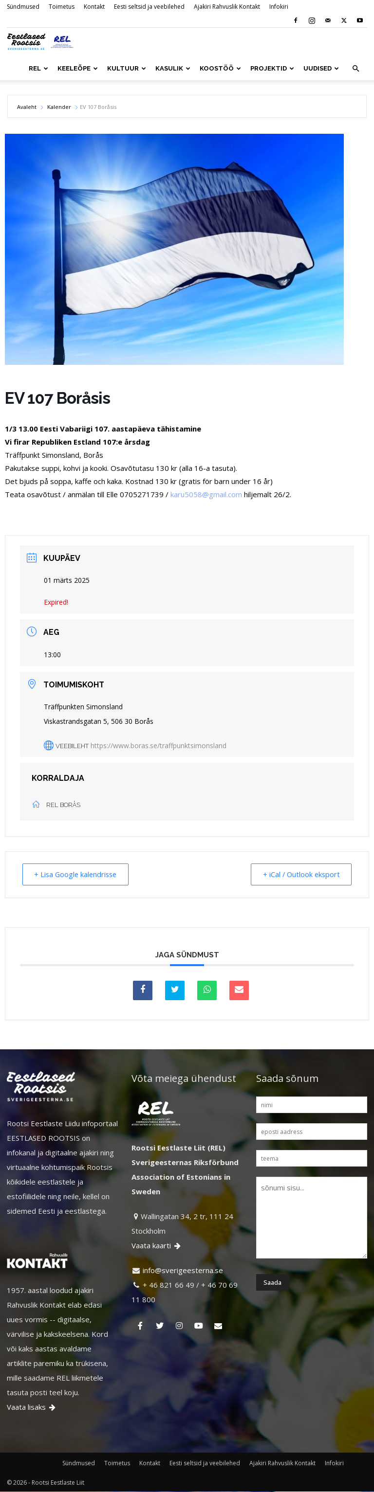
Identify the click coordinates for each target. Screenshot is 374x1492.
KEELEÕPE (77, 68)
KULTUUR (126, 68)
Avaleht (27, 106)
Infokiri (278, 6)
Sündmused (23, 6)
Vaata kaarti (156, 1246)
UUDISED (321, 68)
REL (38, 68)
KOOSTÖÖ (220, 68)
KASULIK (172, 68)
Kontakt (94, 6)
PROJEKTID (272, 68)
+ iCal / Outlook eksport (298, 875)
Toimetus (62, 6)
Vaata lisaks (32, 1407)
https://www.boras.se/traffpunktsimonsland (158, 745)
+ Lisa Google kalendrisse (79, 875)
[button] (355, 68)
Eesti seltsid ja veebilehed (149, 6)
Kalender (59, 106)
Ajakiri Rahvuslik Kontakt (227, 6)
